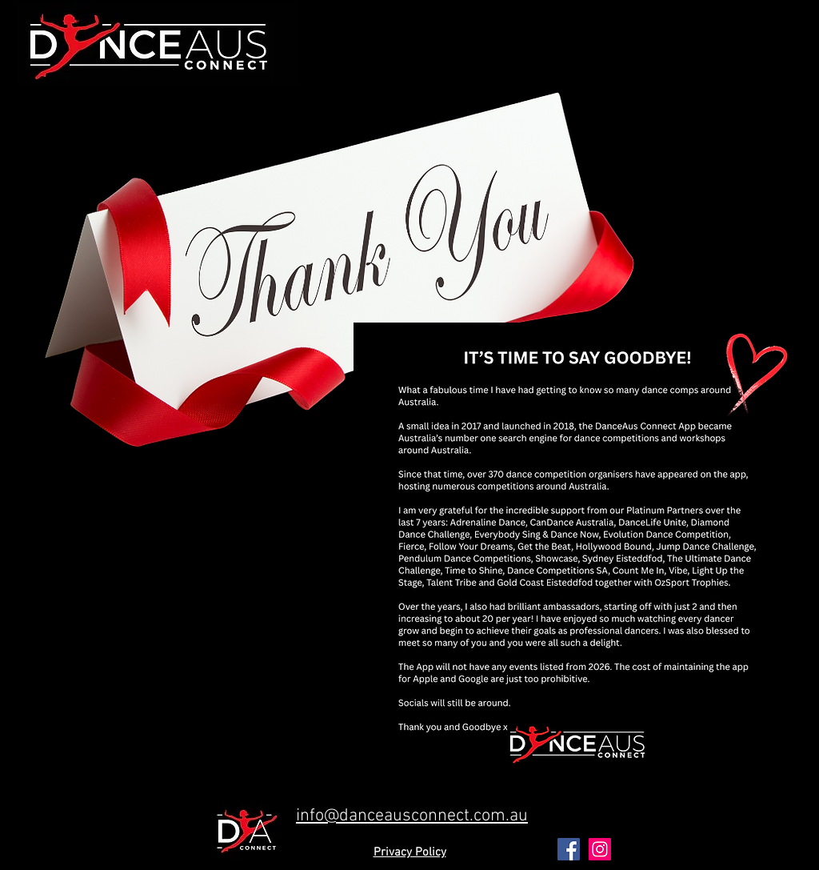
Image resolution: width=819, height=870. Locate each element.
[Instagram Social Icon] (600, 849)
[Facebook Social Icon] (568, 849)
